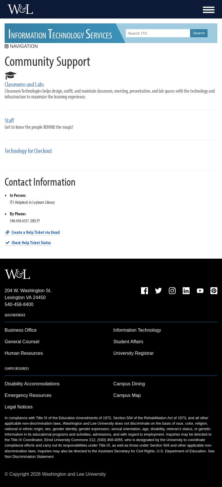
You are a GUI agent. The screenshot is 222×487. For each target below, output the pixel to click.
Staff (9, 120)
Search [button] (199, 33)
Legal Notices (19, 406)
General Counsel (22, 341)
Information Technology (137, 330)
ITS (60, 33)
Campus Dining (129, 383)
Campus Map (127, 395)
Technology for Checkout (28, 150)
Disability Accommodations (32, 383)
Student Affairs (128, 341)
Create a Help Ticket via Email (32, 232)
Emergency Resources (28, 395)
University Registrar (133, 353)
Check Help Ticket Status (28, 242)
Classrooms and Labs (24, 84)
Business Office (21, 330)
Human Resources (24, 353)
